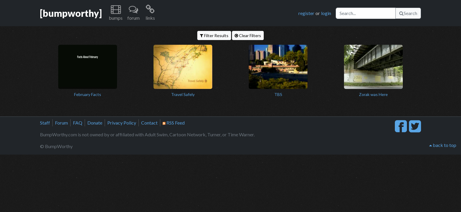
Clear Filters (248, 35)
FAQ (77, 122)
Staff (45, 122)
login (326, 13)
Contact (149, 122)
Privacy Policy (121, 122)
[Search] (366, 13)
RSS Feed (174, 122)
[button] (115, 13)
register (306, 13)
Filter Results (214, 35)
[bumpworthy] (71, 13)
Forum (61, 122)
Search (408, 13)
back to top (442, 145)
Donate (94, 122)
